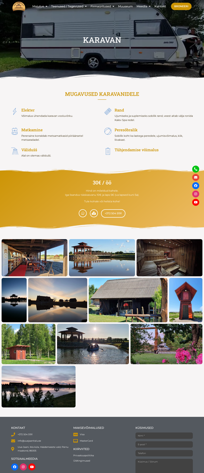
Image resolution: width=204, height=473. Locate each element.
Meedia (144, 6)
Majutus (39, 6)
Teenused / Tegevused (69, 6)
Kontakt (160, 6)
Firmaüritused (102, 6)
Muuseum (125, 6)
